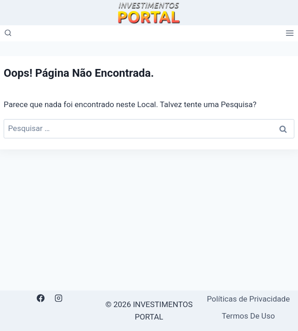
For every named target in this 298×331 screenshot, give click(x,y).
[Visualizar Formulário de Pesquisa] (8, 33)
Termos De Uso (248, 315)
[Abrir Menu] (289, 33)
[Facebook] (41, 298)
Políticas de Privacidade (248, 298)
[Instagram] (59, 298)
